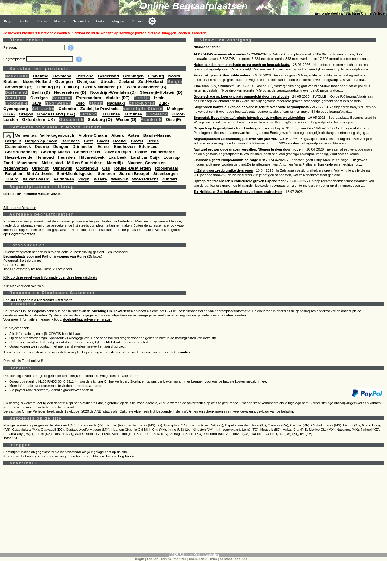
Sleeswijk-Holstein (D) (161, 92)
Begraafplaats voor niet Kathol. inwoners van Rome (44, 256)
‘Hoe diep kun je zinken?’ (214, 86)
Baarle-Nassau (157, 135)
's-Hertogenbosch (57, 135)
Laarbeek (117, 157)
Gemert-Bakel (87, 152)
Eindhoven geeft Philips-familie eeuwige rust (229, 160)
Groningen (133, 76)
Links (100, 21)
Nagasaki (116, 103)
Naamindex (81, 21)
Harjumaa (111, 114)
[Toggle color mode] (152, 21)
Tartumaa (133, 114)
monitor (180, 559)
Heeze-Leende (18, 157)
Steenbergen (165, 173)
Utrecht (108, 81)
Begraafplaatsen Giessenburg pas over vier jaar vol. (235, 139)
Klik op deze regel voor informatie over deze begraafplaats (50, 277)
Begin (8, 21)
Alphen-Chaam (92, 135)
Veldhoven (64, 179)
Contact (137, 21)
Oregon (26, 114)
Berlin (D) (40, 92)
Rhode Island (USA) (56, 114)
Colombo (67, 108)
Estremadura (88, 98)
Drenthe (40, 76)
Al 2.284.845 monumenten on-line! (221, 54)
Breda (153, 141)
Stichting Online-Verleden (112, 311)
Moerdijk (115, 163)
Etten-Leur (149, 146)
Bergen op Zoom (41, 141)
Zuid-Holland (150, 81)
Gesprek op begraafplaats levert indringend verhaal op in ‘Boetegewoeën (252, 128)
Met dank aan (117, 342)
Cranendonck (18, 146)
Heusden (66, 157)
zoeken (152, 559)
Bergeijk (13, 141)
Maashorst (27, 163)
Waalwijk (119, 179)
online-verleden (89, 386)
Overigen (64, 81)
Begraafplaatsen (22, 234)
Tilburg (11, 179)
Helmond (45, 157)
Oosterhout (87, 168)
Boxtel (137, 141)
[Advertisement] (184, 510)
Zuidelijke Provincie (99, 108)
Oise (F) (173, 119)
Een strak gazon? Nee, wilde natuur (222, 75)
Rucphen (13, 173)
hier (13, 286)
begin (139, 559)
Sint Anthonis (39, 173)
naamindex (198, 559)
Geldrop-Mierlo (55, 152)
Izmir (159, 98)
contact (226, 559)
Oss (106, 168)
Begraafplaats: (14, 59)
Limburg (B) (48, 87)
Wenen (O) (126, 119)
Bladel (103, 141)
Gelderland (108, 76)
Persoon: (10, 47)
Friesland (85, 76)
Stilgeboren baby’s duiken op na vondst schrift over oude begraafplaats (251, 107)
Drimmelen (82, 146)
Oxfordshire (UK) (38, 119)
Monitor (60, 21)
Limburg (156, 76)
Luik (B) (71, 87)
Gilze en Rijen (117, 152)
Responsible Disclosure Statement (44, 300)
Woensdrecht (145, 179)
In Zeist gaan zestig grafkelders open (223, 170)
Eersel (104, 146)
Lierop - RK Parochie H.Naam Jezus (32, 194)
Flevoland (61, 76)
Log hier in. (127, 456)
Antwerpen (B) (19, 87)
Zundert (169, 179)
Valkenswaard (36, 179)
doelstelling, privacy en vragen (88, 319)
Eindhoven (124, 146)
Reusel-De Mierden (132, 168)
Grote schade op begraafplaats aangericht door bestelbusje (241, 96)
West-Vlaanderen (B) (146, 87)
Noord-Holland (37, 81)
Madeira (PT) (117, 98)
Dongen (60, 146)
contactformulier (177, 352)
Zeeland (126, 81)
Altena (117, 135)
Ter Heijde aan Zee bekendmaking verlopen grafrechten (238, 191)
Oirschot (40, 168)
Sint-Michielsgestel (75, 173)
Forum (42, 21)
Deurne (42, 146)
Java (36, 103)
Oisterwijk (62, 168)
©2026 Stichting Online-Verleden (194, 554)
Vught (84, 179)
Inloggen (118, 21)
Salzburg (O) (100, 119)
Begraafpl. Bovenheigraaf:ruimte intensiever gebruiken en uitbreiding (249, 117)
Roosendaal (166, 168)
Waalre (100, 179)
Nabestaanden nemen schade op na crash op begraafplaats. (242, 64)
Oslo (80, 103)
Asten (133, 135)
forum (166, 559)
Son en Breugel (134, 173)
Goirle (141, 152)
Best (88, 141)
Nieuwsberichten (207, 47)
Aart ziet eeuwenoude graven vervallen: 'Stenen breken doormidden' (248, 149)
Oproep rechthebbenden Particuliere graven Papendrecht (240, 181)
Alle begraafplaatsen (19, 207)
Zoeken (25, 21)
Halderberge (163, 152)
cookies (241, 559)
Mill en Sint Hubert (85, 163)
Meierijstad (52, 163)
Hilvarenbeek (92, 157)
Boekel (119, 141)
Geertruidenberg (21, 152)
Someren (106, 173)
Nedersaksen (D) (70, 92)
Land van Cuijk (145, 157)
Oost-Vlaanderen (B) (102, 87)
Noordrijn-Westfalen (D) (113, 92)
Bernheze (70, 141)
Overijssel (86, 81)
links (213, 559)
